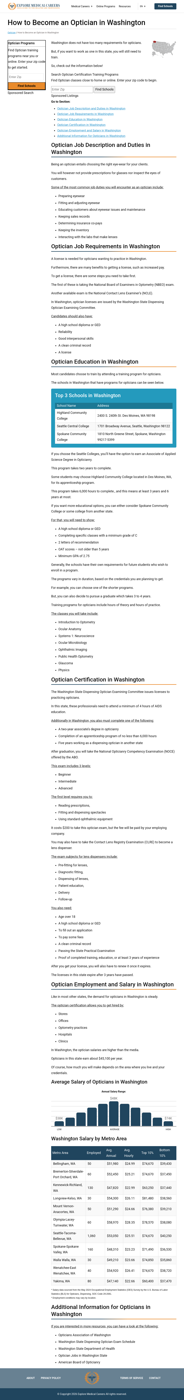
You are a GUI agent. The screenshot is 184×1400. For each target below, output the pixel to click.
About (30, 1378)
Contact (155, 1378)
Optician (12, 32)
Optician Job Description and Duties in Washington (91, 108)
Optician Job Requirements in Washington (85, 114)
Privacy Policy (51, 1378)
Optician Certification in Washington (81, 125)
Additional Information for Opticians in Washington (91, 136)
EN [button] (143, 6)
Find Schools (165, 6)
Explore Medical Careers (91, 1394)
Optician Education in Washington (79, 119)
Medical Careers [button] (82, 6)
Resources (125, 6)
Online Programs (105, 6)
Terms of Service (131, 1378)
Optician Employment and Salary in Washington (89, 130)
